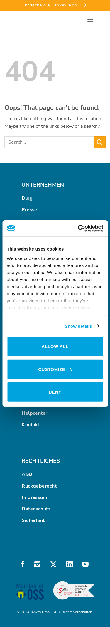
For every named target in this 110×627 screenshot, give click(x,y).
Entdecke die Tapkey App (55, 5)
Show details (78, 325)
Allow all (55, 346)
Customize (55, 369)
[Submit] (100, 142)
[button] (90, 21)
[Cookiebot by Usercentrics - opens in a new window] (78, 228)
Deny (55, 391)
